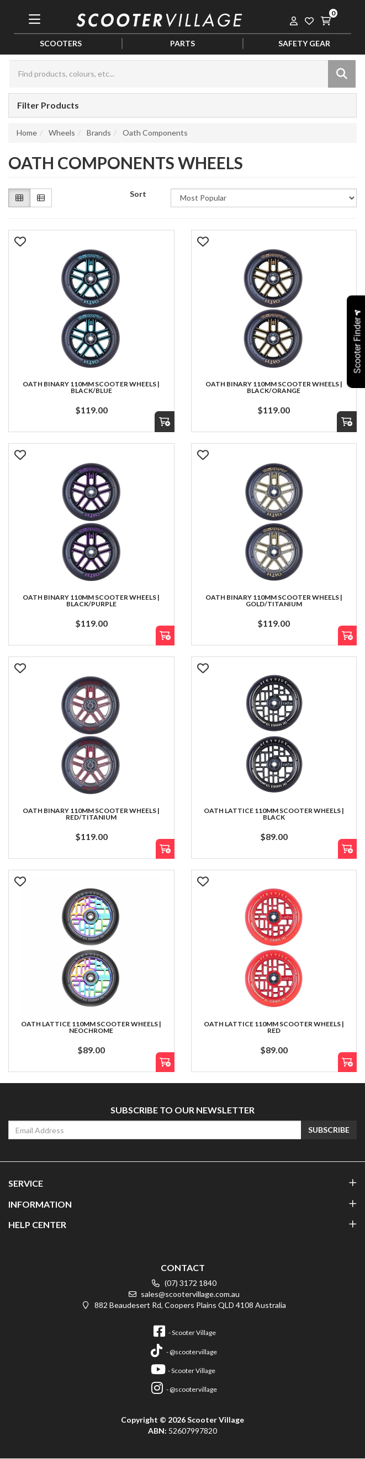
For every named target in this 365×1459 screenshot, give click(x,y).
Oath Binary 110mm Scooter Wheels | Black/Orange (273, 387)
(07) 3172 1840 (182, 1283)
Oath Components (155, 132)
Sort (138, 193)
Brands (99, 132)
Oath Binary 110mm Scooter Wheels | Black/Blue (91, 387)
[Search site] (342, 74)
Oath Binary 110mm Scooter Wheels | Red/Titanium (91, 813)
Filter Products (48, 105)
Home (27, 132)
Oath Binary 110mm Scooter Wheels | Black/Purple (91, 600)
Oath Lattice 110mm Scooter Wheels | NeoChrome (91, 1027)
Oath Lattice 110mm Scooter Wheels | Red (274, 1027)
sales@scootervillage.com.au (182, 1294)
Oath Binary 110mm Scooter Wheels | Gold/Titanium (273, 600)
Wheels (62, 132)
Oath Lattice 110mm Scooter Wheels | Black (274, 813)
